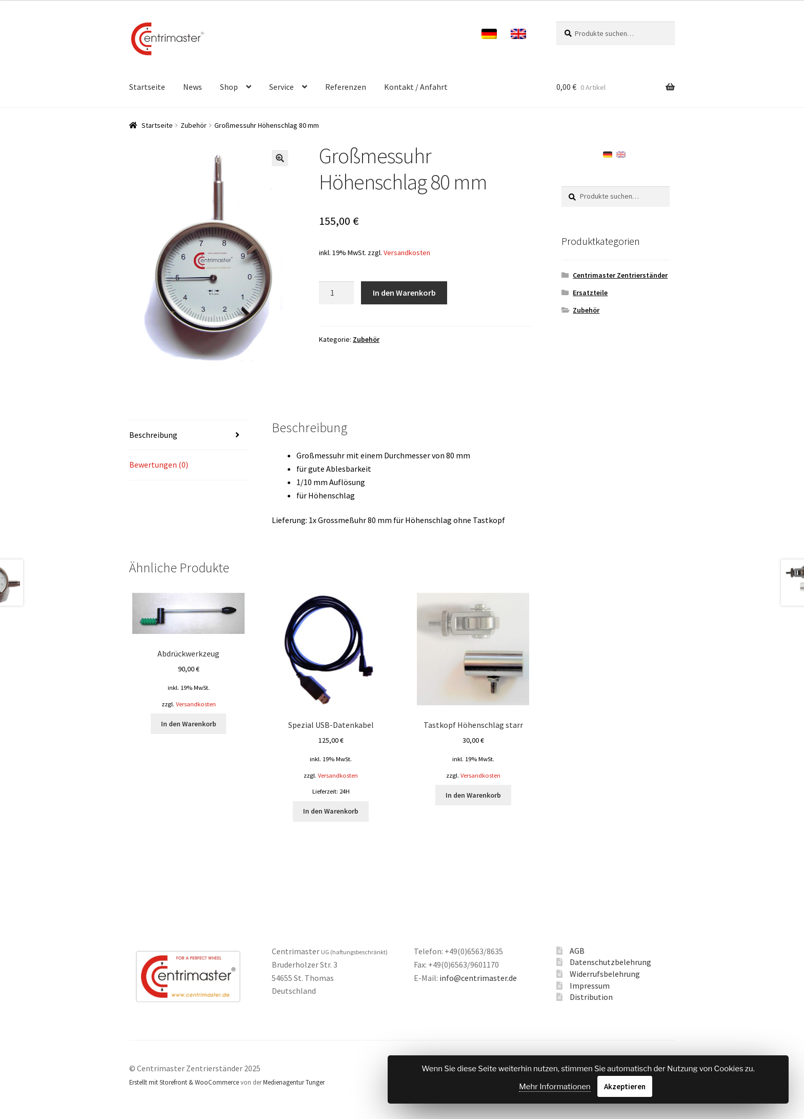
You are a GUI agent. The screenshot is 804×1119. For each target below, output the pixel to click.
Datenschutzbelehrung (610, 962)
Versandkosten (407, 252)
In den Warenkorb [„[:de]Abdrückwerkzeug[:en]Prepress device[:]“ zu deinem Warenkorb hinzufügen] (188, 723)
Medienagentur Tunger (294, 1082)
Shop (229, 87)
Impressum (590, 985)
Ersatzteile (590, 292)
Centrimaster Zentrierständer (620, 275)
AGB (577, 951)
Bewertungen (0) (158, 464)
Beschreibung (153, 435)
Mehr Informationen (554, 1086)
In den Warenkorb (404, 292)
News (192, 87)
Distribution (591, 997)
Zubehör (193, 125)
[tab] (188, 435)
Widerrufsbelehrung (605, 974)
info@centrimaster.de (478, 978)
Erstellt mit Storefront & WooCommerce (184, 1082)
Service (281, 87)
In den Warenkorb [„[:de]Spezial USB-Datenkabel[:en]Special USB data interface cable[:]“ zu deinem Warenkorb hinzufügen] (330, 811)
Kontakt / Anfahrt (416, 87)
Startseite (147, 87)
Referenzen (345, 87)
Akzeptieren (625, 1086)
